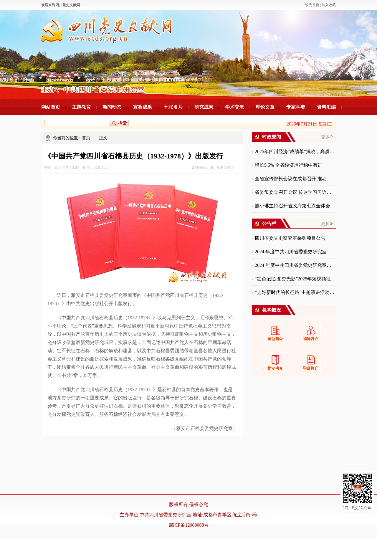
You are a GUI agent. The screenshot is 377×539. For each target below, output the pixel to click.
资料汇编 (326, 107)
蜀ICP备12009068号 (188, 525)
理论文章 (265, 107)
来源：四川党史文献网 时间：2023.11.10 (77, 168)
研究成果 (203, 107)
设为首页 (312, 5)
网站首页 (50, 107)
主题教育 (81, 107)
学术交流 (234, 107)
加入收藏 (329, 5)
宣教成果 (142, 107)
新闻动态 (111, 107)
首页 (86, 138)
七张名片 (173, 107)
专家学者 (295, 107)
